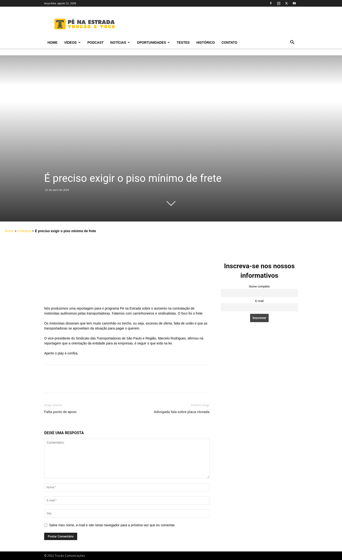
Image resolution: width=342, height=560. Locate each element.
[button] (292, 43)
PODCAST (95, 42)
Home (52, 42)
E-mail (259, 301)
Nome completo (259, 286)
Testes (183, 42)
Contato (229, 42)
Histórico (205, 42)
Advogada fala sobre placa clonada (181, 412)
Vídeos (72, 42)
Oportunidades (153, 42)
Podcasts (24, 231)
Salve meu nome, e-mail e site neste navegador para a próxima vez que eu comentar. (112, 525)
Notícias (120, 42)
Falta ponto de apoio (60, 412)
